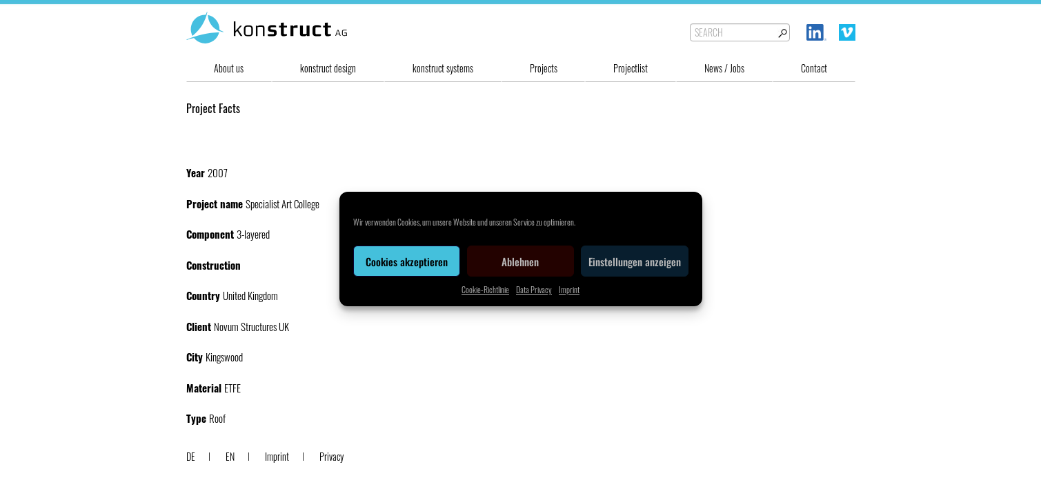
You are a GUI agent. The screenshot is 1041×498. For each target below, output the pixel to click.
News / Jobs (724, 68)
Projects (543, 68)
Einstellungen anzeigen (634, 261)
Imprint (569, 289)
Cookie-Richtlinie (485, 289)
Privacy (331, 456)
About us (229, 68)
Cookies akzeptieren (407, 261)
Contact (814, 68)
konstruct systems (443, 68)
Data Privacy (534, 289)
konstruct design (328, 68)
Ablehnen (520, 261)
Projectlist (630, 68)
